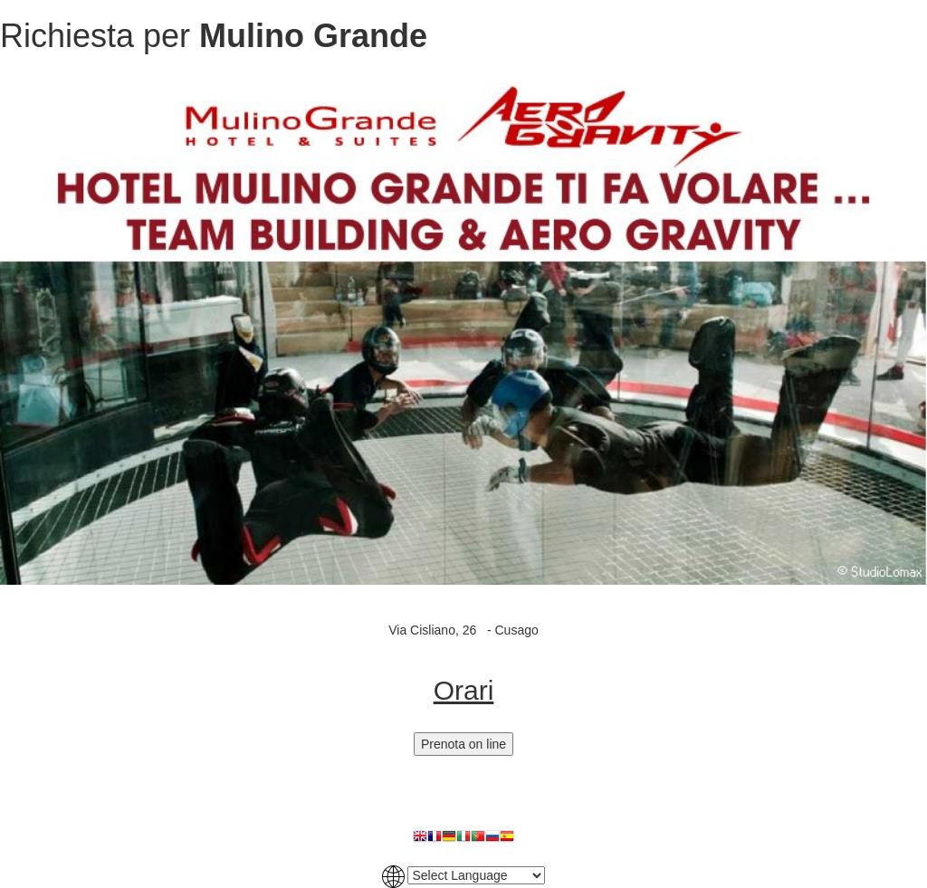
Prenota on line (463, 744)
